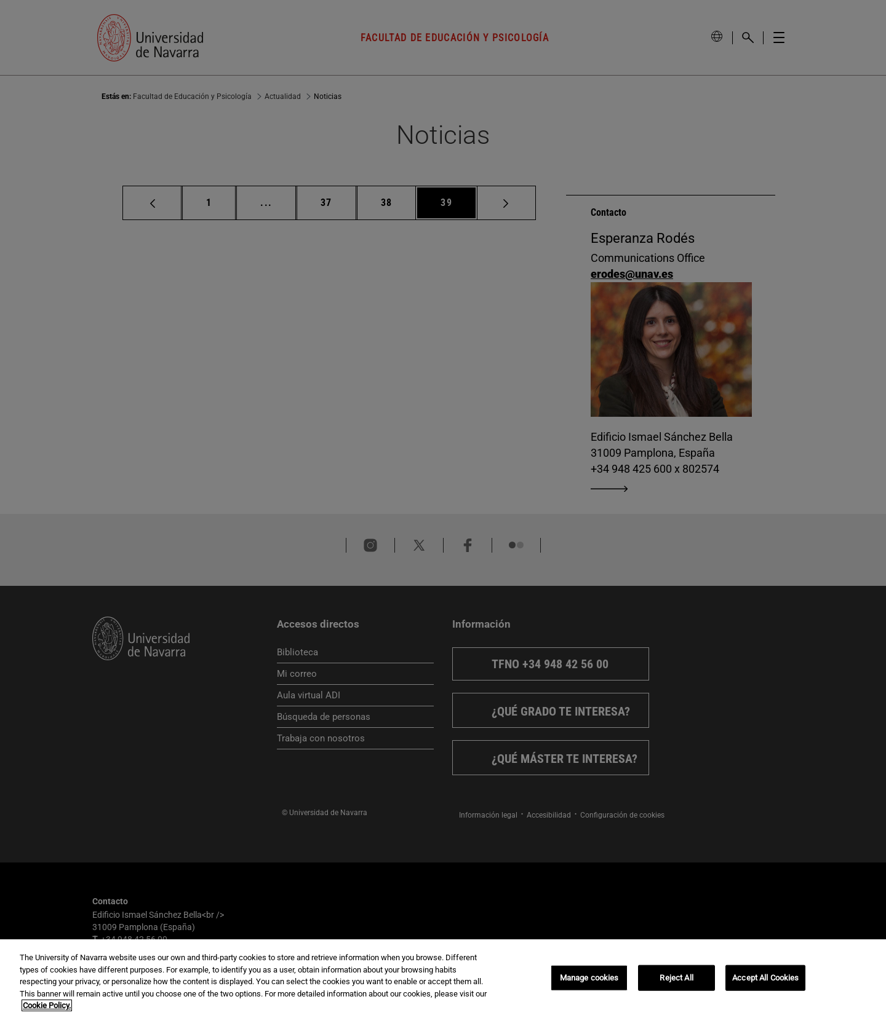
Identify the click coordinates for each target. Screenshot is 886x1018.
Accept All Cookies (765, 977)
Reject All (676, 977)
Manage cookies (589, 977)
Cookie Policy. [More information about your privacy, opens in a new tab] (47, 1005)
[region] (443, 978)
